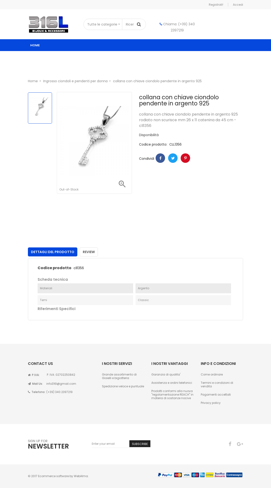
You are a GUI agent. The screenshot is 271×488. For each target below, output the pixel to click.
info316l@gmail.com (61, 384)
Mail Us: (35, 383)
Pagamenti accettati (216, 395)
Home (35, 45)
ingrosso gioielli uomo (156, 57)
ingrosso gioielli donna (103, 57)
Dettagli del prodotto (52, 252)
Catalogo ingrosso (53, 57)
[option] (40, 108)
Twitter (173, 158)
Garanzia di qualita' (165, 374)
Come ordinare (212, 374)
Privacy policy (211, 403)
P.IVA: (33, 375)
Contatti (70, 69)
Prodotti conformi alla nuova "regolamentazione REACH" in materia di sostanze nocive (172, 394)
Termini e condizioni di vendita (217, 384)
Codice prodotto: (153, 144)
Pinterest (185, 158)
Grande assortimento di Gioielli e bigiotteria (119, 376)
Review (89, 252)
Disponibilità (149, 135)
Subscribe (140, 444)
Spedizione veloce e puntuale (123, 386)
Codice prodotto (54, 268)
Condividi (160, 158)
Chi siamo (43, 69)
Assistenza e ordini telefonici (171, 383)
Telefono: (36, 392)
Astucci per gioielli (204, 57)
